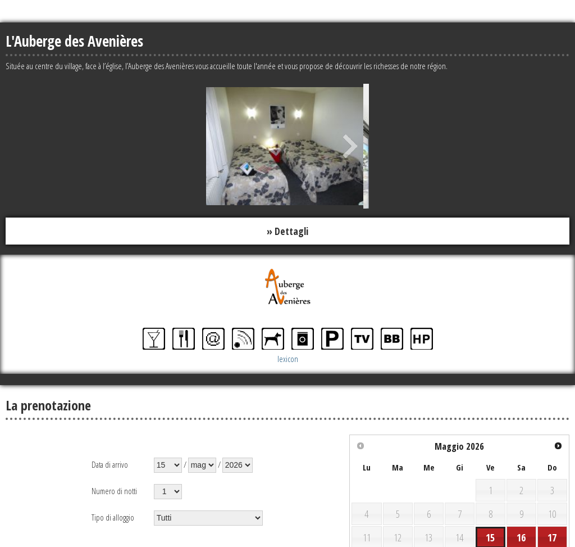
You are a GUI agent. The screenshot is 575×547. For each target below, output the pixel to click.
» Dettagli (287, 231)
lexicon (287, 358)
